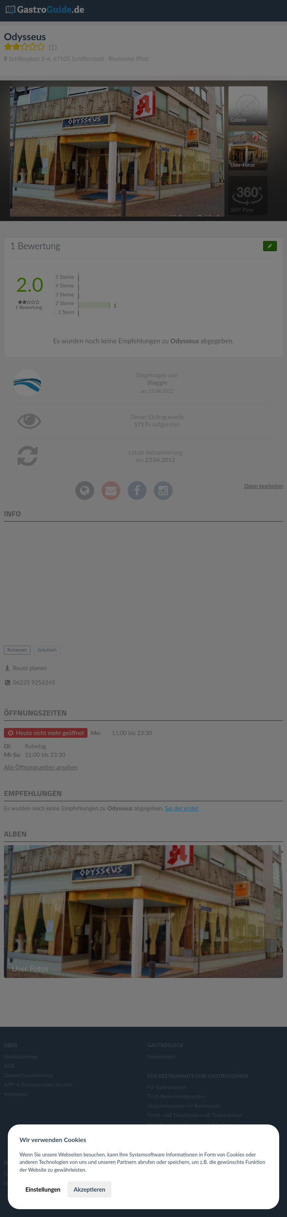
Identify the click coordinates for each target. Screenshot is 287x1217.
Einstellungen (43, 1189)
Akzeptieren (89, 1189)
